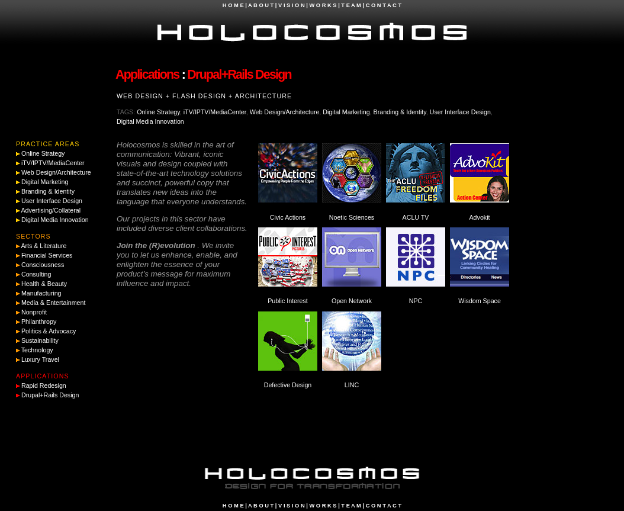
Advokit (479, 217)
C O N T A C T (383, 5)
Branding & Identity (400, 111)
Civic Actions (287, 217)
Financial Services (46, 255)
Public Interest (288, 300)
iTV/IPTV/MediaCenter (215, 111)
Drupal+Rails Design (50, 394)
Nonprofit (34, 312)
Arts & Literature (43, 245)
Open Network (352, 300)
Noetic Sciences (351, 217)
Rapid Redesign (43, 385)
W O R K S (322, 5)
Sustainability (40, 340)
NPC (416, 300)
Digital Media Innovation (150, 121)
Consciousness (42, 264)
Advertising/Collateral (51, 210)
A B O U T (261, 5)
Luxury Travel (40, 359)
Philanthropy (38, 321)
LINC (352, 384)
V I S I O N (291, 5)
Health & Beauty (44, 283)
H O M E (233, 5)
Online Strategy (158, 111)
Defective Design (288, 384)
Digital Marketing (346, 111)
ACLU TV (416, 217)
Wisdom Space (479, 300)
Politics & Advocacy (48, 331)
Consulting (36, 274)
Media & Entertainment (53, 302)
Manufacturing (41, 293)
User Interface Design (460, 111)
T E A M (351, 5)
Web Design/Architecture (285, 111)
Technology (37, 349)
